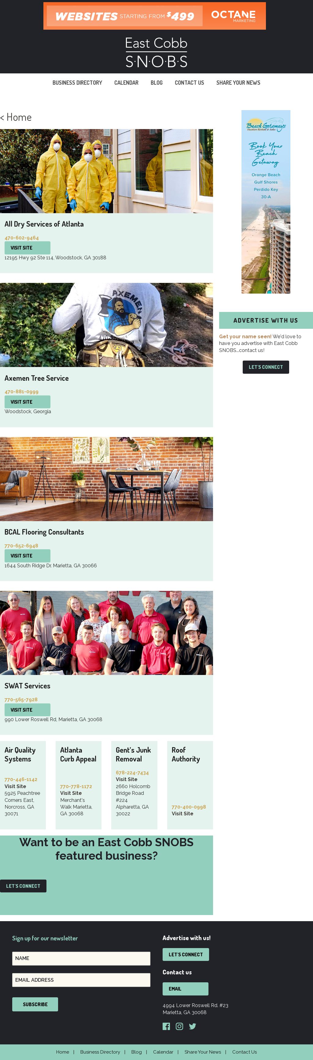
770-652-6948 (21, 546)
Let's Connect (23, 886)
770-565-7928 (21, 699)
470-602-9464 (22, 238)
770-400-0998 (189, 807)
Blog (157, 82)
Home (62, 1052)
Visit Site (21, 248)
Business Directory (77, 82)
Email (175, 989)
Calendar (126, 82)
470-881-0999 (22, 392)
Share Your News (238, 82)
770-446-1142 (21, 779)
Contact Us (189, 82)
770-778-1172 (76, 786)
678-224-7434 (132, 773)
